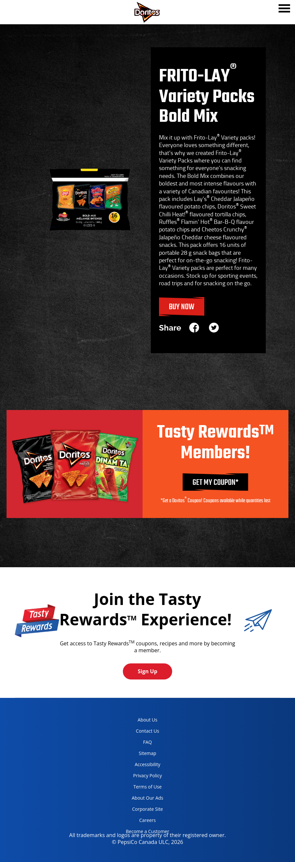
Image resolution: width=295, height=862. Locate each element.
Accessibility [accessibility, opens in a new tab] (140, 765)
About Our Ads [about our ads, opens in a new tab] (142, 799)
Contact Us (147, 731)
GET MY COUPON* (215, 483)
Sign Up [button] (147, 671)
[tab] (284, 9)
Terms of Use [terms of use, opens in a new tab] (141, 788)
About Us (147, 720)
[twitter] (214, 328)
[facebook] (196, 328)
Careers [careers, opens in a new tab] (138, 821)
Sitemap (147, 753)
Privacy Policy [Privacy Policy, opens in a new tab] (141, 776)
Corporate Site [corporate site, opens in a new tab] (142, 810)
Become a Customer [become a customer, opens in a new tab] (145, 832)
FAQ (147, 742)
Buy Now (181, 307)
